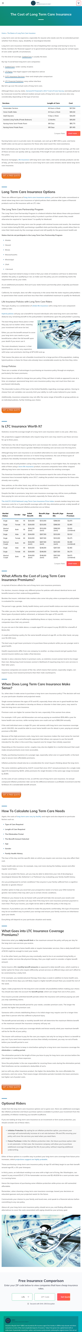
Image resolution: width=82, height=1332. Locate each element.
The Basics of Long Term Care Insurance (21, 33)
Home (4, 33)
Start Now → (73, 133)
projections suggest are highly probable (31, 1159)
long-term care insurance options (37, 197)
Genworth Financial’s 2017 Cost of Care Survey (45, 91)
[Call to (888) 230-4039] (78, 3)
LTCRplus (9, 72)
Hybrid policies (8, 314)
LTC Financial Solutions (14, 81)
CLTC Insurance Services (15, 76)
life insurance (23, 160)
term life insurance (26, 466)
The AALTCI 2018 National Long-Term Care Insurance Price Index (28, 501)
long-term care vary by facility (29, 816)
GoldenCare (27, 57)
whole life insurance (40, 306)
